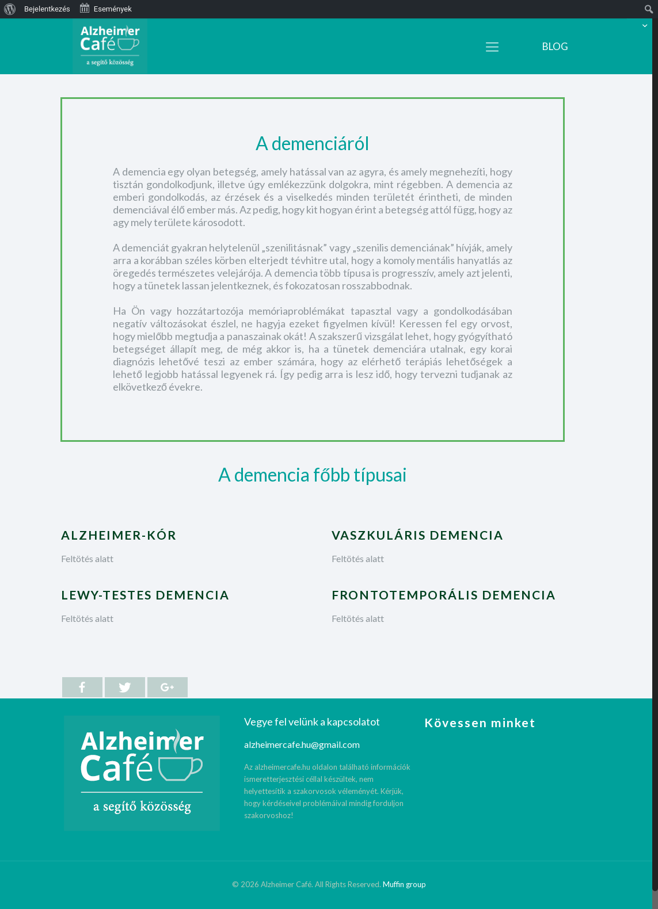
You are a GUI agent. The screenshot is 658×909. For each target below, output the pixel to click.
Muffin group (404, 884)
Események (105, 8)
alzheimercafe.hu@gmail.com (302, 744)
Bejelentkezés (47, 9)
